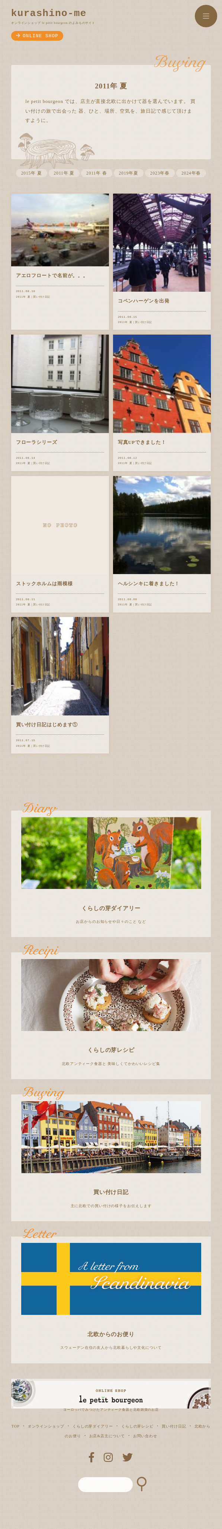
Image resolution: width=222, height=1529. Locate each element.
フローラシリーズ (36, 442)
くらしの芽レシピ (137, 1426)
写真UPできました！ (142, 442)
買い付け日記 (41, 296)
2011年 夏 (64, 173)
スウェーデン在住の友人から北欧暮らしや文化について (111, 1293)
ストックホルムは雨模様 (44, 583)
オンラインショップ (46, 1426)
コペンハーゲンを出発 (144, 301)
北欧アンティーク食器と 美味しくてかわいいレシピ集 (111, 1009)
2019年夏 (128, 173)
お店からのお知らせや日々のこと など (111, 867)
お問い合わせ (145, 1436)
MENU (206, 16)
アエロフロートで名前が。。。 (52, 275)
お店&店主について (107, 1436)
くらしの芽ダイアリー (93, 1426)
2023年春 (160, 173)
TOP (16, 1426)
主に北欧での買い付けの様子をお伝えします (111, 1151)
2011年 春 (96, 173)
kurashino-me (49, 13)
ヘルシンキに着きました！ (149, 583)
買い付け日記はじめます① (47, 724)
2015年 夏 (31, 173)
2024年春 (191, 173)
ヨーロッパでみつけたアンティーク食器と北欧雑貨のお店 (111, 1408)
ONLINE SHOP (37, 36)
